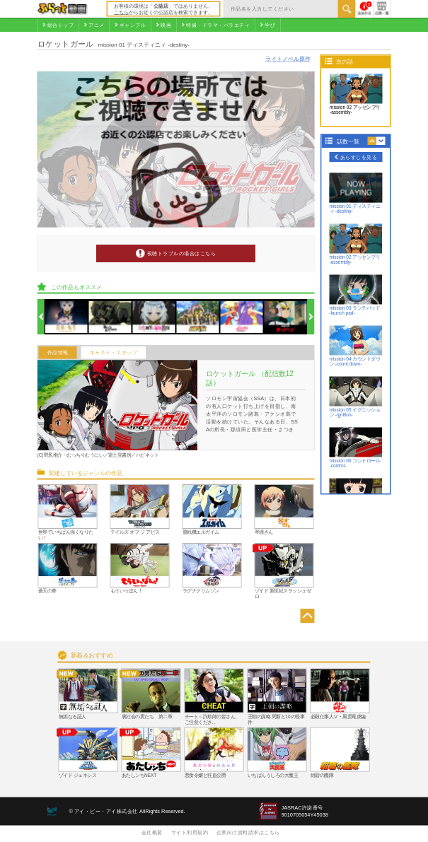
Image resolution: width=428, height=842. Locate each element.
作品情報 (58, 353)
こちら (121, 12)
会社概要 (152, 832)
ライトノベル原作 (288, 58)
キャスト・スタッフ (114, 353)
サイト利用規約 (190, 832)
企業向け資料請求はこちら (248, 832)
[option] (66, 317)
